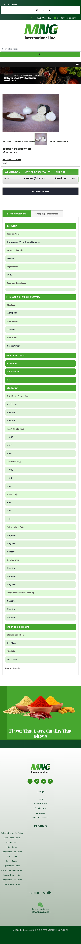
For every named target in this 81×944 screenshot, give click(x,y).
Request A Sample (40, 191)
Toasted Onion (11, 842)
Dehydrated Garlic (12, 838)
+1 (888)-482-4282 (42, 18)
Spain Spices (11, 861)
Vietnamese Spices (11, 884)
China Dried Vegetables (11, 870)
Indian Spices (11, 847)
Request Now (11, 152)
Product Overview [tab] (16, 213)
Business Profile (41, 803)
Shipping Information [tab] (47, 213)
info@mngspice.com (66, 18)
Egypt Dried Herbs (11, 865)
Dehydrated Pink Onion (12, 879)
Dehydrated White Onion (12, 833)
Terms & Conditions (40, 817)
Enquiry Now (40, 808)
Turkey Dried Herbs (11, 875)
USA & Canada (10, 5)
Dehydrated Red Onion (12, 851)
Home (40, 799)
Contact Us (40, 813)
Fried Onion (12, 856)
